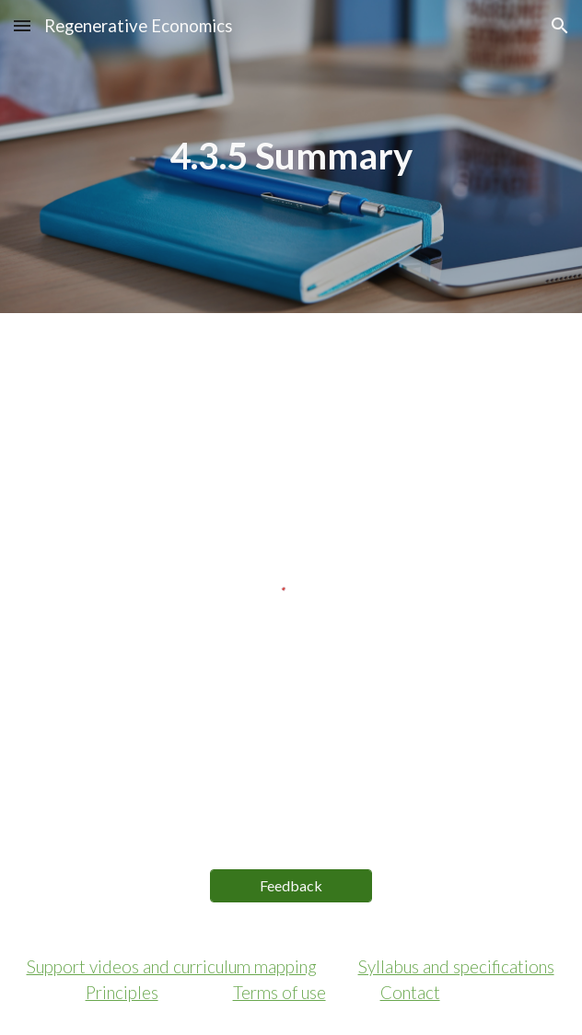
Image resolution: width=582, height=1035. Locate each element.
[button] (22, 25)
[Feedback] (291, 885)
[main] (291, 156)
